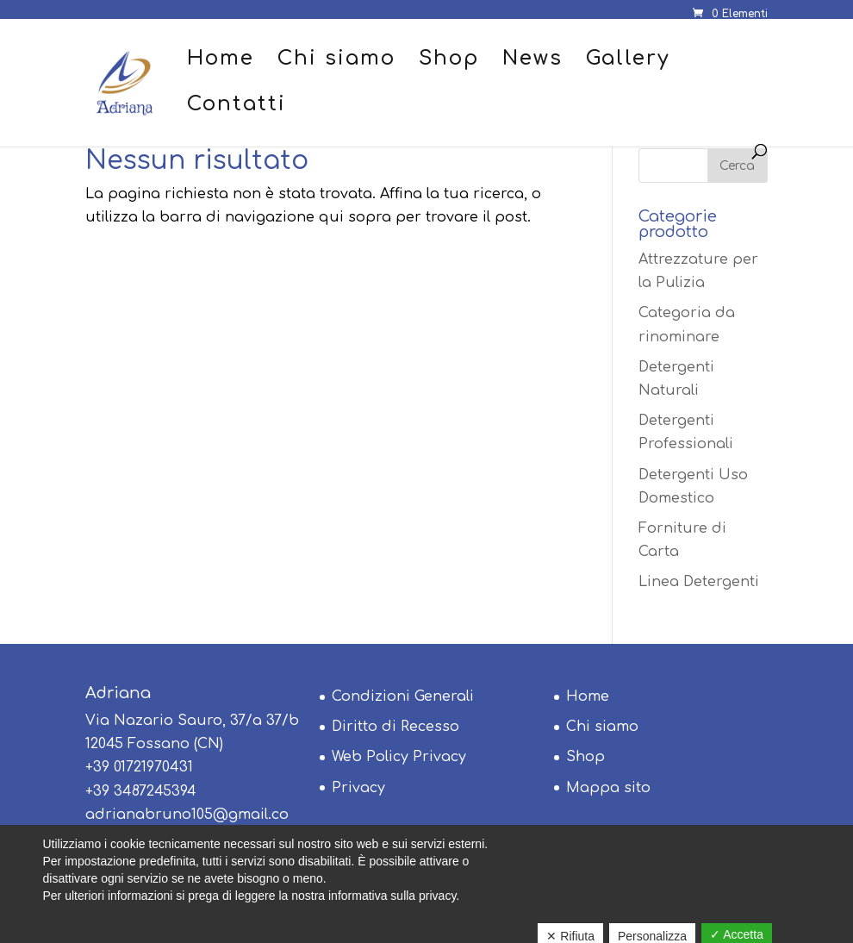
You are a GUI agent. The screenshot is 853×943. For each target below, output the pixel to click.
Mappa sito (608, 788)
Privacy (358, 788)
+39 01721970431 (139, 767)
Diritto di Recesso (395, 726)
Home (220, 61)
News (532, 61)
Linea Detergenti (698, 582)
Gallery (627, 61)
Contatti (236, 106)
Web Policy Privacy (399, 757)
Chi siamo (336, 61)
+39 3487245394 (140, 791)
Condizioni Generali (403, 696)
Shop (449, 61)
